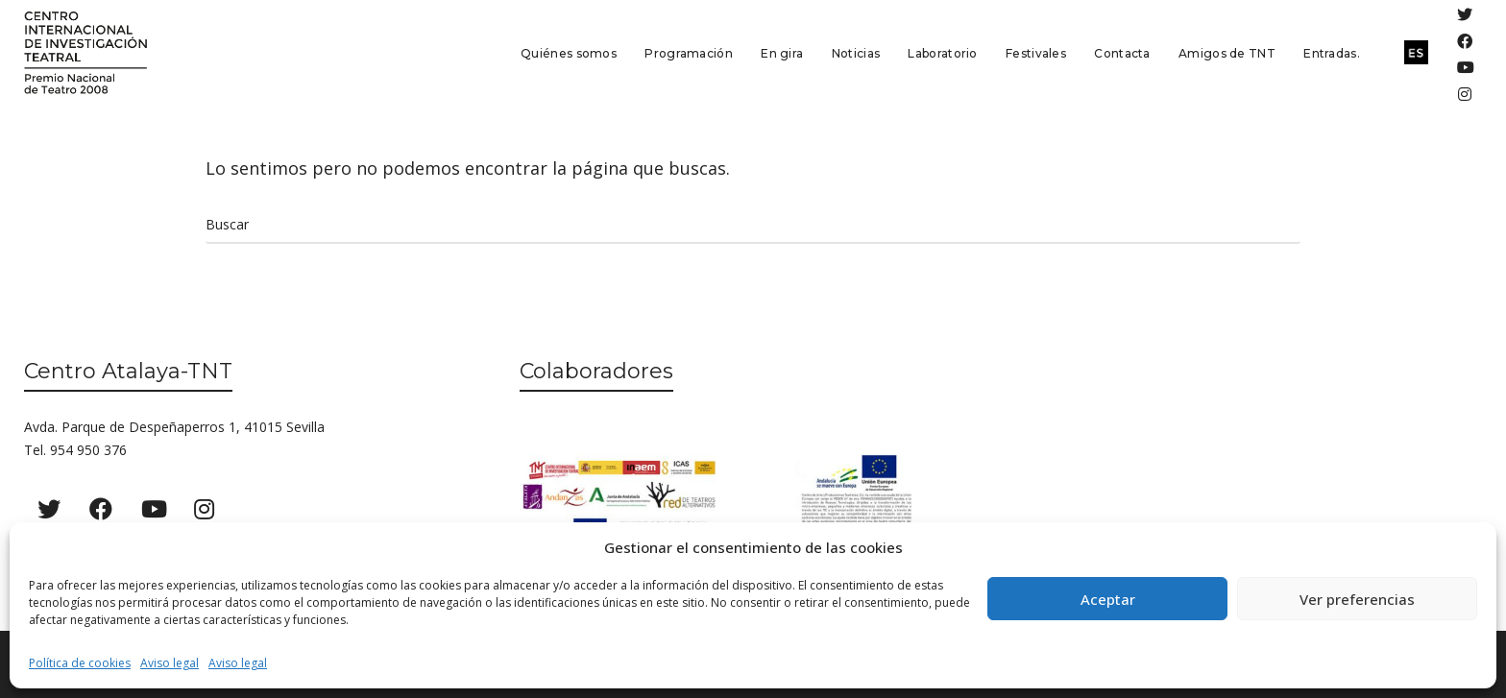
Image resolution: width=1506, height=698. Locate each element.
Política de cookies (80, 663)
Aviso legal (169, 663)
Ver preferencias (1357, 599)
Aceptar (1108, 599)
